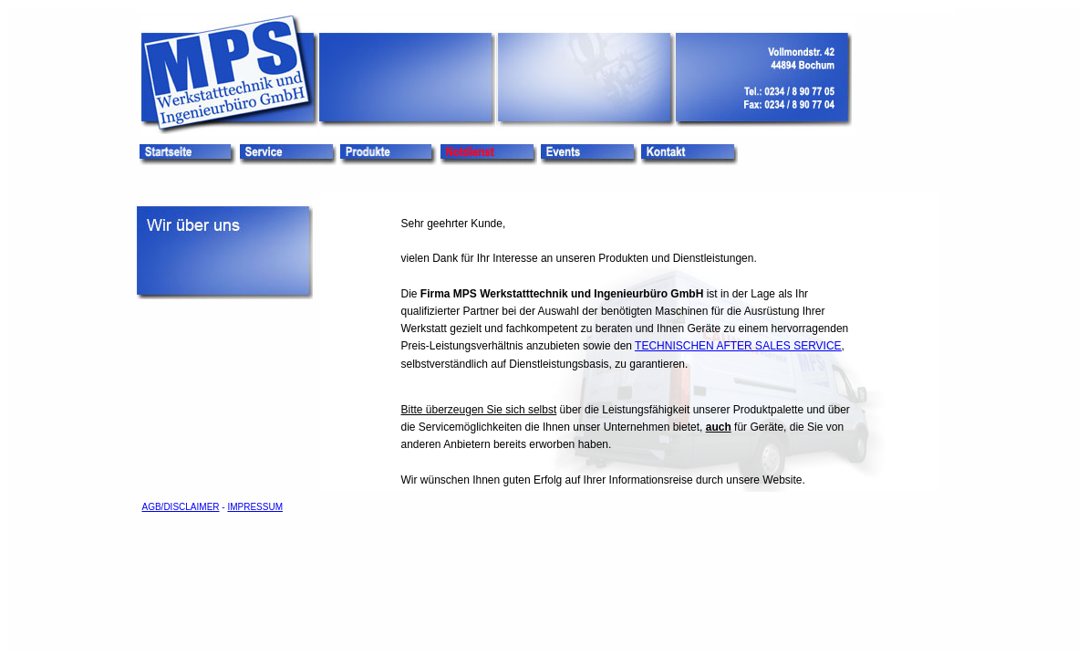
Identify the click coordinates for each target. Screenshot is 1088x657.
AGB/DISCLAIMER (181, 507)
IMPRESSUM (255, 507)
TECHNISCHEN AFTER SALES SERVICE (738, 345)
